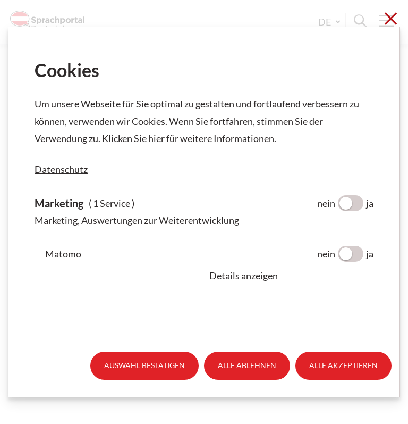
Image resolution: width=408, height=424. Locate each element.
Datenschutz (61, 169)
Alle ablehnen (247, 365)
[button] (291, 275)
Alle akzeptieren (343, 365)
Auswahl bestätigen (144, 365)
